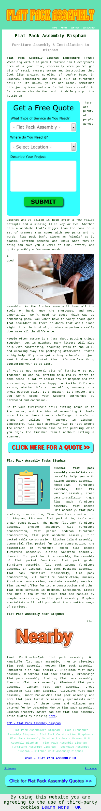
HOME (54, 28)
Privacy (91, 768)
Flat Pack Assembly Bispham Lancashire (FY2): (50, 58)
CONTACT (75, 28)
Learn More (55, 807)
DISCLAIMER (89, 28)
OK (78, 807)
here (52, 716)
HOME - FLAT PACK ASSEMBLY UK (50, 758)
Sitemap (10, 768)
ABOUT (64, 28)
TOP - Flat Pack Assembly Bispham (34, 723)
